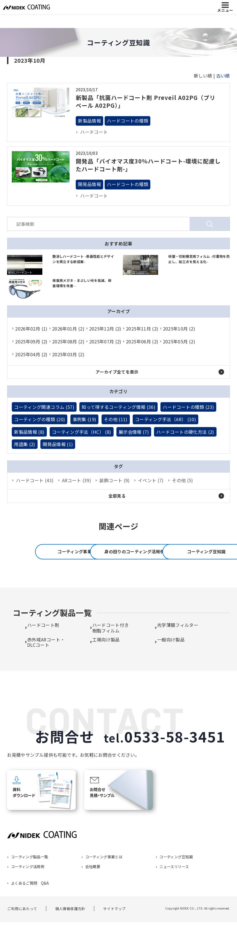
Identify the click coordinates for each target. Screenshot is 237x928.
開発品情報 (89, 184)
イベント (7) (151, 480)
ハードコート (94, 132)
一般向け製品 (171, 654)
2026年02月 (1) (31, 328)
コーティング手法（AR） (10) (165, 419)
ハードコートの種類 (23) (188, 407)
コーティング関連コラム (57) (44, 407)
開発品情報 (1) (58, 444)
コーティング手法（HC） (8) (81, 431)
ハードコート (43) (35, 480)
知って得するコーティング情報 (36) (118, 407)
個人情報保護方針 (70, 923)
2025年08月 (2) (68, 341)
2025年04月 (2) (31, 354)
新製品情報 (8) (29, 431)
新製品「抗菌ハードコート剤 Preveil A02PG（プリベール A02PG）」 (145, 101)
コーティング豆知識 (118, 578)
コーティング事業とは (68, 552)
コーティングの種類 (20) (39, 419)
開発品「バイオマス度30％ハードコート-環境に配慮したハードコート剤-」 (148, 165)
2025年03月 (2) (68, 354)
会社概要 (92, 882)
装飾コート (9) (114, 480)
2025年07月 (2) (105, 341)
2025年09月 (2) (31, 341)
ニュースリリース (174, 882)
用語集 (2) (24, 444)
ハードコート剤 (43, 640)
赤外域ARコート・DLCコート (46, 657)
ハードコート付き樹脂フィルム (110, 643)
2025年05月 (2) (179, 341)
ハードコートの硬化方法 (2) (185, 431)
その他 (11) (116, 419)
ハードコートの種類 (127, 121)
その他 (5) (182, 480)
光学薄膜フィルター (177, 640)
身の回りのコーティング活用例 (169, 552)
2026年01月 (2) (68, 328)
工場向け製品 (106, 654)
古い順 (223, 75)
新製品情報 (89, 121)
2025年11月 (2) (142, 328)
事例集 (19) (84, 419)
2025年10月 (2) (179, 328)
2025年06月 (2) (142, 341)
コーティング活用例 (27, 882)
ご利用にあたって (22, 923)
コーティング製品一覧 (29, 872)
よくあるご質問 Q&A (30, 898)
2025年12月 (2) (105, 328)
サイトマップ (114, 923)
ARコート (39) (76, 480)
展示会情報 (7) (134, 431)
